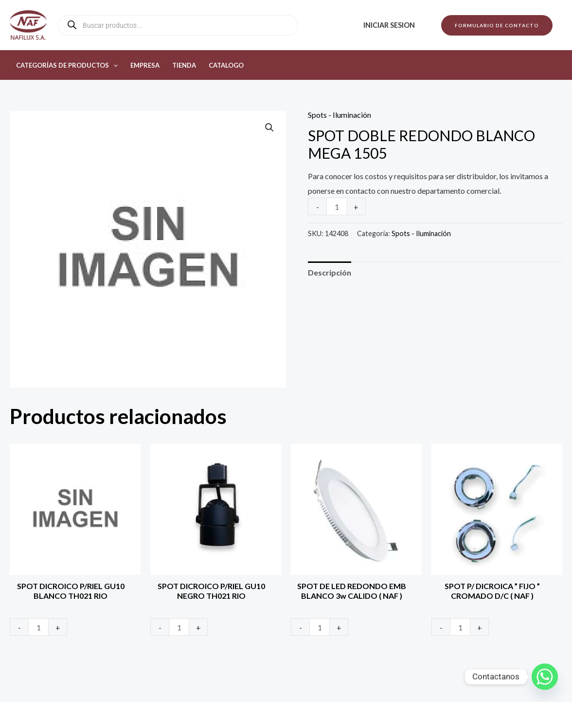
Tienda (184, 65)
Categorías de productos (67, 65)
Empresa (145, 65)
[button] (497, 25)
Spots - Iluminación (339, 114)
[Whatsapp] (545, 677)
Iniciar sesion (389, 25)
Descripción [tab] (329, 272)
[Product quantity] (336, 206)
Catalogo (226, 65)
